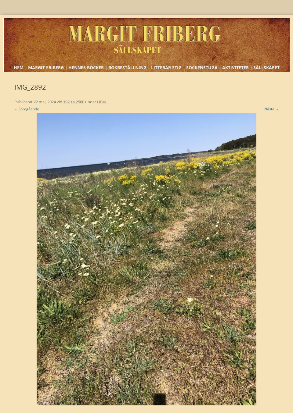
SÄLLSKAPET (266, 67)
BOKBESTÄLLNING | (129, 67)
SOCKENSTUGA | (203, 67)
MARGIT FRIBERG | (47, 67)
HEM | (20, 67)
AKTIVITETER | (237, 67)
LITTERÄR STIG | (168, 67)
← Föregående (26, 108)
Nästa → (271, 108)
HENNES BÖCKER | (87, 67)
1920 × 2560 (73, 102)
